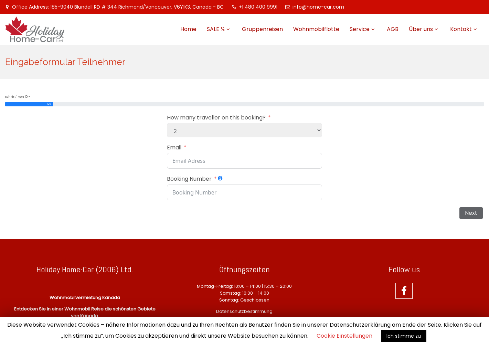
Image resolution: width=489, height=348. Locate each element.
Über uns (421, 29)
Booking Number (189, 179)
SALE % (216, 29)
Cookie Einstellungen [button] (344, 336)
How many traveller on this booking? (216, 117)
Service (360, 29)
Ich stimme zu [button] (403, 336)
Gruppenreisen (262, 29)
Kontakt (461, 29)
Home (188, 29)
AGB (392, 29)
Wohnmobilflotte (316, 29)
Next (471, 213)
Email (174, 147)
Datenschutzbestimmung (244, 311)
